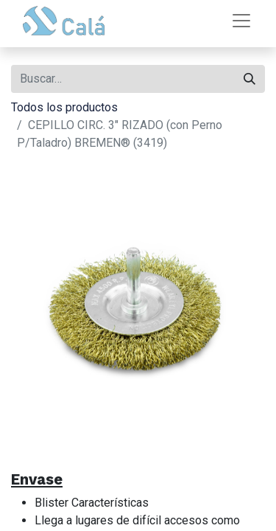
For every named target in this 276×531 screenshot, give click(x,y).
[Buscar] (249, 79)
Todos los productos (64, 107)
